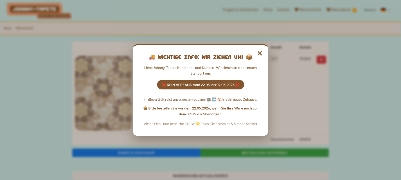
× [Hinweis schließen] (260, 52)
